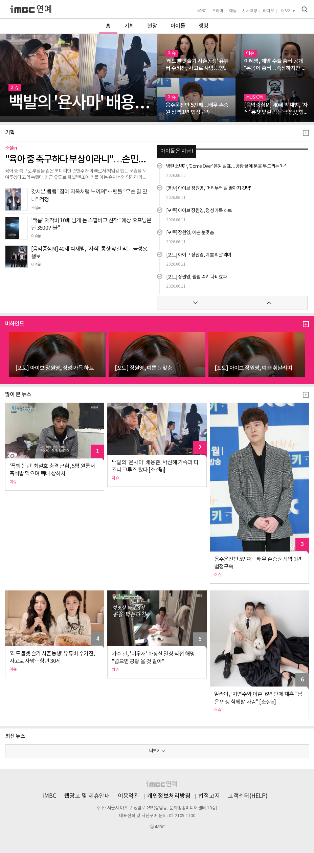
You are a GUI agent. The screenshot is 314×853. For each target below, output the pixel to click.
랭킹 (203, 26)
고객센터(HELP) (248, 796)
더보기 (154, 751)
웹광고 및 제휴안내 (87, 796)
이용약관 (128, 796)
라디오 (268, 11)
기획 (129, 26)
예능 (233, 11)
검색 (304, 9)
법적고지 (209, 796)
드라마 (217, 11)
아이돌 (178, 26)
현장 (152, 26)
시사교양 (249, 11)
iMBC (201, 11)
